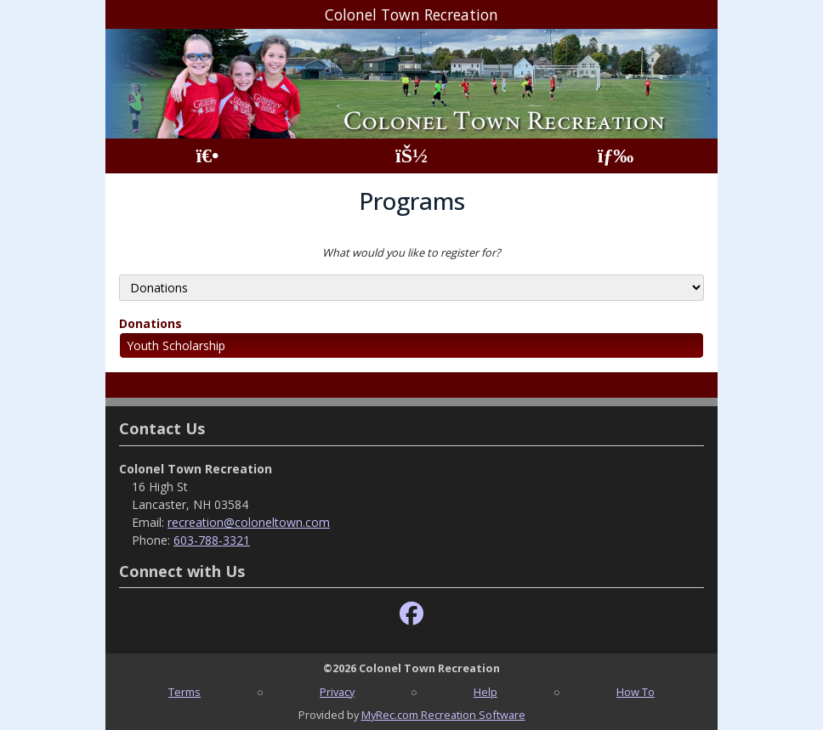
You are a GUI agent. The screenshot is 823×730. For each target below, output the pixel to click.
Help (485, 691)
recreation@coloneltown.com (248, 522)
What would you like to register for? (411, 252)
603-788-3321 (211, 540)
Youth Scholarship (176, 345)
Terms (184, 691)
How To (635, 691)
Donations (150, 323)
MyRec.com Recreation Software (443, 714)
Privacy (337, 691)
